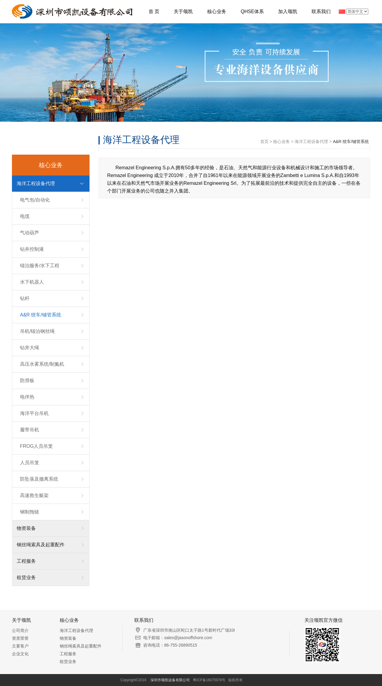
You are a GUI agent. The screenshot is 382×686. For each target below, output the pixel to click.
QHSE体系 (252, 11)
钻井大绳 (29, 347)
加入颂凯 (287, 11)
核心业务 (216, 11)
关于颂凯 (183, 11)
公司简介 (20, 630)
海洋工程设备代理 (36, 183)
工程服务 (26, 561)
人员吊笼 (29, 462)
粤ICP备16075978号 (209, 680)
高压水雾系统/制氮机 (42, 364)
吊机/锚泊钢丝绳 (37, 331)
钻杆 (25, 298)
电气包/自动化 (35, 199)
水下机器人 (32, 281)
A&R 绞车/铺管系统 (40, 314)
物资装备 (26, 528)
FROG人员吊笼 (36, 446)
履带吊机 (29, 429)
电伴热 (27, 396)
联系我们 (321, 11)
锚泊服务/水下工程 (39, 265)
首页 (264, 141)
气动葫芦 (29, 232)
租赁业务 (26, 577)
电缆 (25, 216)
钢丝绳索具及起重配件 (40, 544)
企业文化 (20, 653)
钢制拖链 (29, 511)
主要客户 (20, 646)
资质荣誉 (20, 638)
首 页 (154, 11)
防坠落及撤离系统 (39, 479)
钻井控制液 (32, 249)
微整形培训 (252, 680)
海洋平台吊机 (34, 413)
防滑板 (27, 380)
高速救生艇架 (34, 495)
